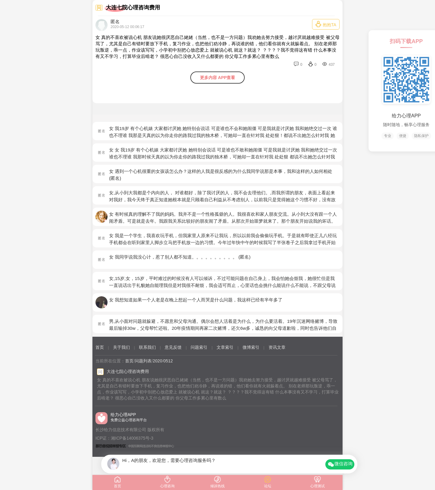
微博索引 (251, 347)
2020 (157, 360)
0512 (168, 360)
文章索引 (225, 347)
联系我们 (147, 347)
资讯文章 (277, 347)
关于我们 (121, 347)
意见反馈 (173, 347)
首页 (99, 347)
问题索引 (199, 347)
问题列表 (143, 360)
